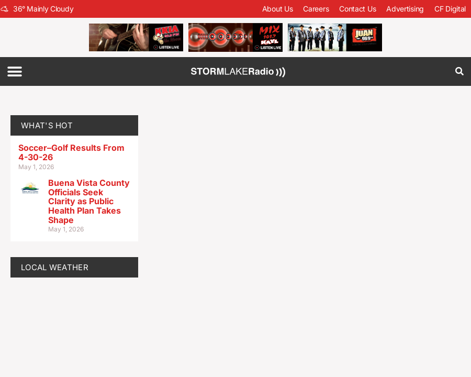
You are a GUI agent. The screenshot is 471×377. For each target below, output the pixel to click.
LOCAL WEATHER (54, 267)
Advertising (405, 8)
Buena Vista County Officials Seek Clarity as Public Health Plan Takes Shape (89, 201)
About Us (277, 8)
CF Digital (450, 8)
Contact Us (357, 8)
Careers (316, 8)
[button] (14, 71)
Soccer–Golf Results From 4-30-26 (71, 152)
